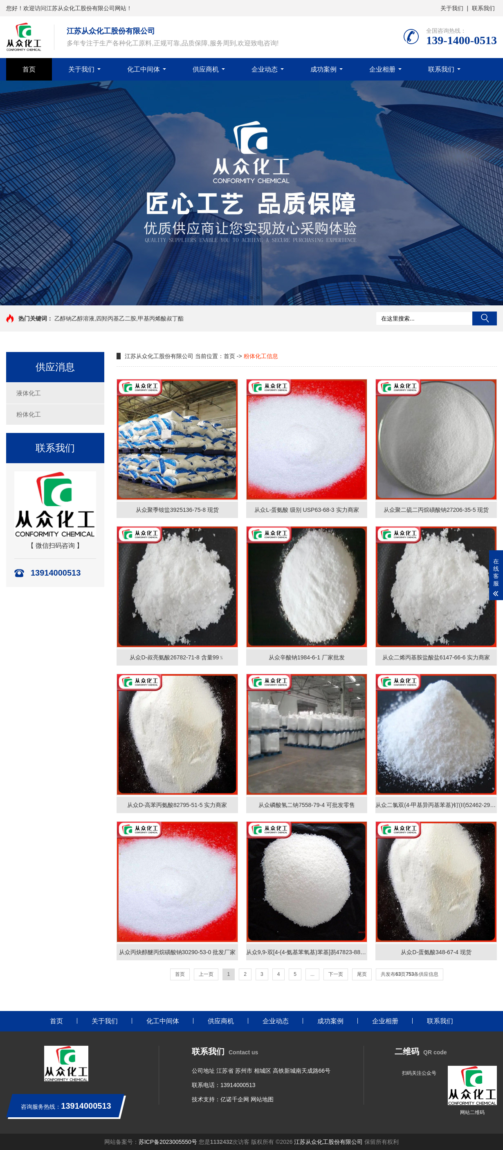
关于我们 (451, 8)
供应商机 (206, 69)
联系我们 (483, 8)
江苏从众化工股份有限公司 (328, 1142)
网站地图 (262, 1099)
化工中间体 (143, 69)
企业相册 (382, 69)
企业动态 (265, 69)
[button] (245, 297)
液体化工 (28, 393)
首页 (29, 69)
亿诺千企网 (234, 1099)
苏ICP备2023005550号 (168, 1142)
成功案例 (323, 69)
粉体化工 (28, 414)
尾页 (362, 974)
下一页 (335, 974)
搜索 (484, 318)
